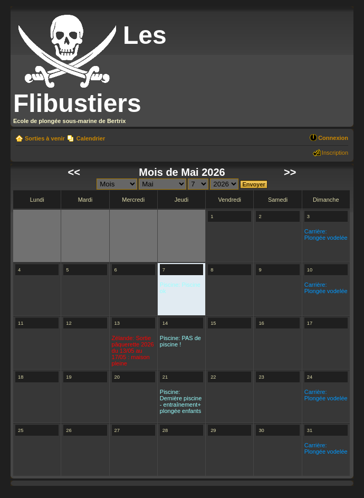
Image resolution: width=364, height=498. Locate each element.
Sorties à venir (45, 138)
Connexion (333, 138)
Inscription (335, 152)
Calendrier (90, 138)
